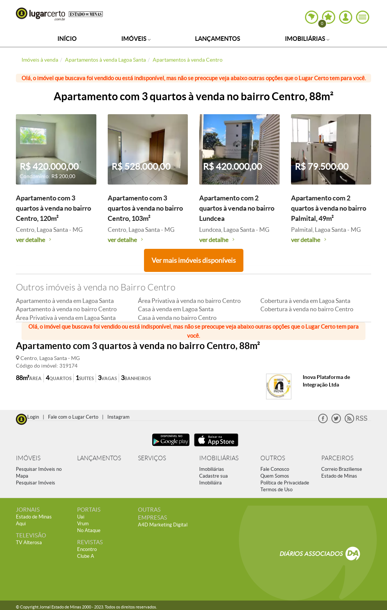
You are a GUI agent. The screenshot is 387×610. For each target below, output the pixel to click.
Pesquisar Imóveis (35, 483)
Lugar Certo (40, 14)
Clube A (85, 556)
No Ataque (89, 530)
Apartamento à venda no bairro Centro (66, 309)
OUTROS (272, 458)
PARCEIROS (337, 458)
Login (33, 417)
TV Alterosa (29, 542)
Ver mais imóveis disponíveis (194, 260)
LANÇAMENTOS (99, 458)
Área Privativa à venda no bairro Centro (189, 300)
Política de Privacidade (284, 483)
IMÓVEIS (28, 458)
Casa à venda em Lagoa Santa (176, 309)
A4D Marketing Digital (162, 525)
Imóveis (136, 38)
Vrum (83, 523)
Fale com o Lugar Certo (73, 417)
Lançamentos (217, 38)
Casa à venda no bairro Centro (177, 317)
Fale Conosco (274, 469)
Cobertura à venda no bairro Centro (306, 309)
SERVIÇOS (152, 458)
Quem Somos (274, 476)
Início (67, 38)
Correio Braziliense (341, 469)
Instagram (118, 417)
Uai (80, 517)
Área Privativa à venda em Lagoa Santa (66, 317)
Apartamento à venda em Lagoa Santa (65, 300)
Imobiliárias (307, 38)
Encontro (87, 549)
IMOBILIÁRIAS (218, 458)
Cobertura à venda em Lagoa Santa (305, 300)
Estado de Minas (339, 476)
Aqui (21, 523)
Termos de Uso (276, 489)
